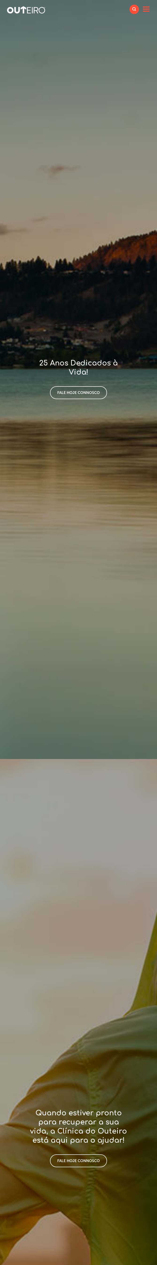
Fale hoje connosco (78, 392)
